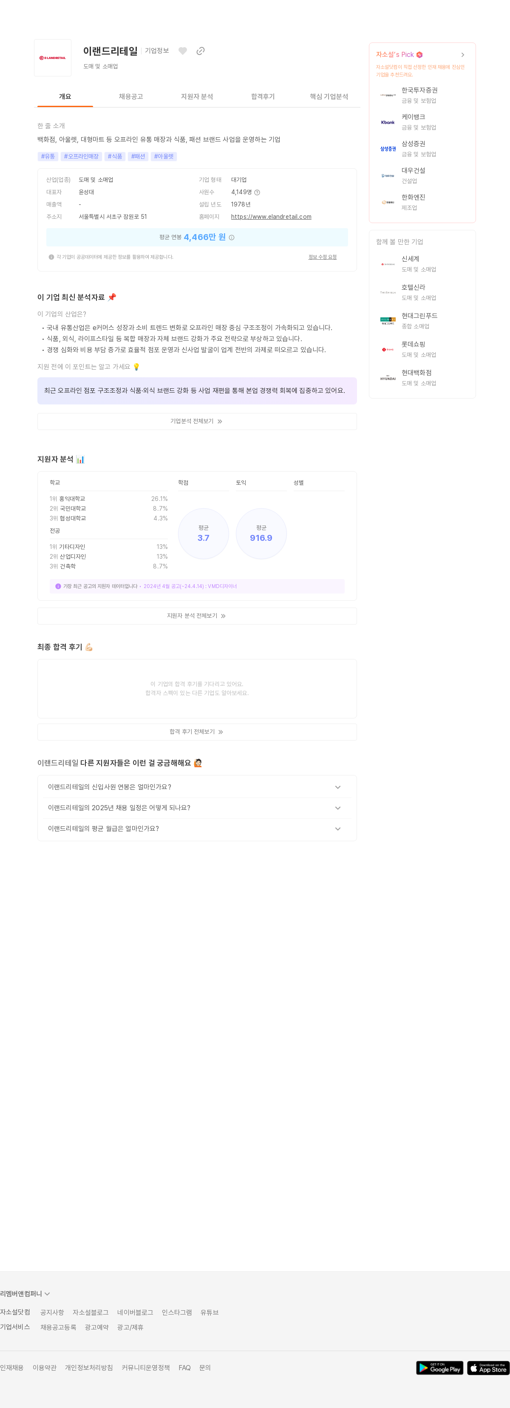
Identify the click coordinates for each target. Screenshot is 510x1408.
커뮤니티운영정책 (146, 1368)
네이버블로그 (135, 1313)
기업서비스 (15, 1327)
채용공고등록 (58, 1327)
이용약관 (45, 1368)
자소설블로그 (91, 1313)
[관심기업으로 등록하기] (182, 50)
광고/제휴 (130, 1327)
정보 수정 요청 (323, 257)
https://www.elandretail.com (271, 216)
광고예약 (97, 1327)
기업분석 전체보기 (197, 421)
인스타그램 (177, 1313)
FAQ (184, 1368)
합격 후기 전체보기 (197, 732)
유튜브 (209, 1313)
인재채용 (12, 1368)
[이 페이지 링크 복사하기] (200, 50)
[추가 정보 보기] (257, 192)
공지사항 (52, 1313)
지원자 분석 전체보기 (197, 616)
